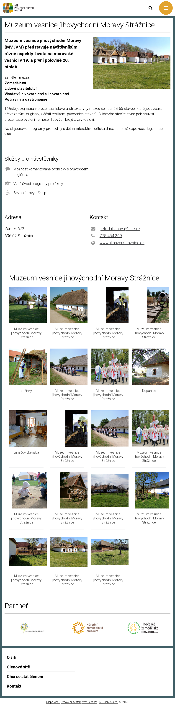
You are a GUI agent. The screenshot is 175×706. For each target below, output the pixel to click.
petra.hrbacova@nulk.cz (120, 228)
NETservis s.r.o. (108, 702)
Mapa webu (53, 702)
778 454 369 (111, 236)
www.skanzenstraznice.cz (122, 243)
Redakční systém (71, 702)
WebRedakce (89, 702)
